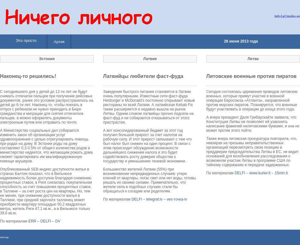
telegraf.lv (154, 199)
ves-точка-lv (177, 199)
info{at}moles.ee (287, 16)
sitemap (4, 237)
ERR (32, 221)
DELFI (45, 221)
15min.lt (281, 173)
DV (58, 221)
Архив (58, 41)
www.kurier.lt (259, 173)
